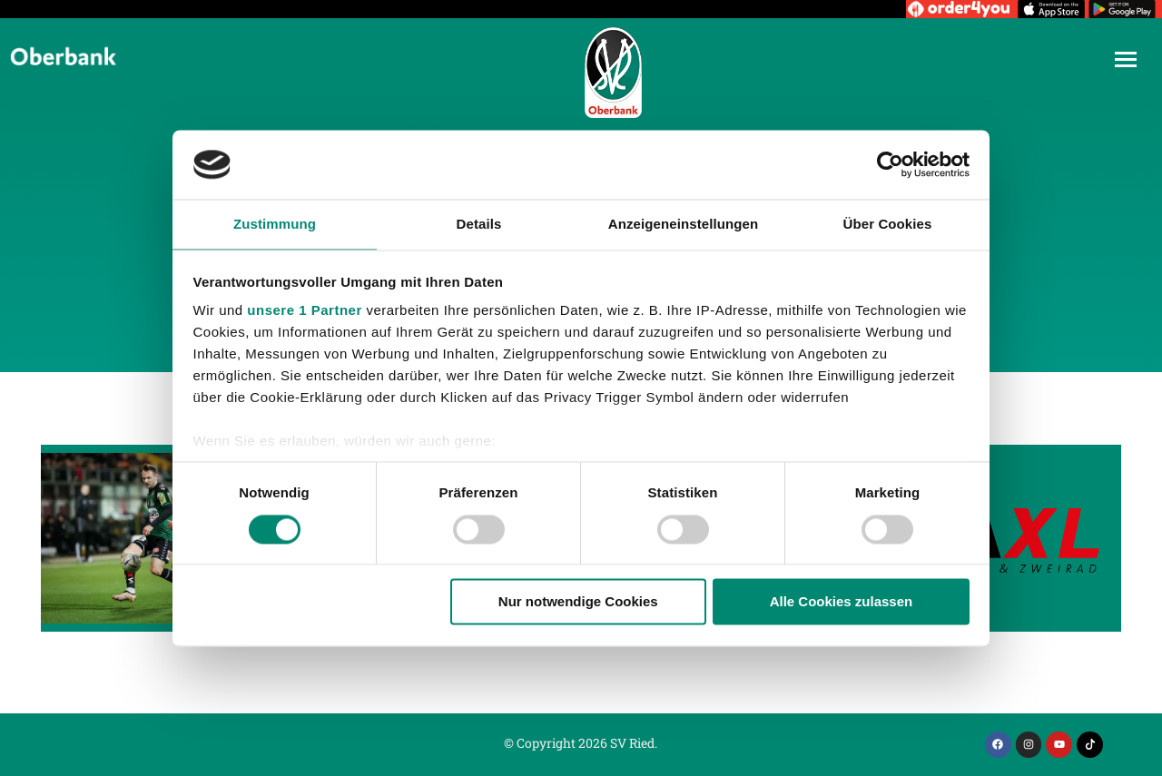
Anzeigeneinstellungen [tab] (683, 224)
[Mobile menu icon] (1126, 59)
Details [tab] (479, 224)
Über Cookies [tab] (887, 224)
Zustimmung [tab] (274, 224)
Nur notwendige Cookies (578, 602)
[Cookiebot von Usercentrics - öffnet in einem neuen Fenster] (890, 164)
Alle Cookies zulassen (841, 602)
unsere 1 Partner (304, 311)
